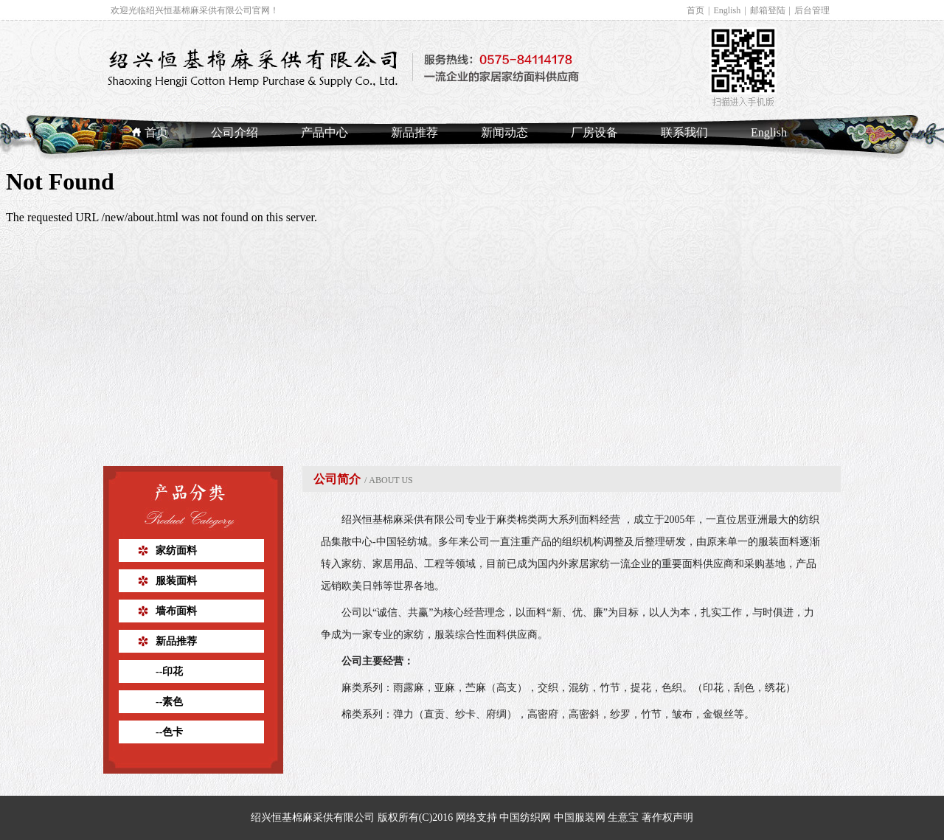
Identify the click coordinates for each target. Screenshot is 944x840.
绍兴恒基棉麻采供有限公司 (403, 519)
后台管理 (812, 10)
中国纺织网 (525, 817)
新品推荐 (414, 132)
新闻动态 (504, 132)
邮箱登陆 (767, 10)
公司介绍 (234, 132)
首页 (695, 10)
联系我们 (684, 132)
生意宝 (623, 817)
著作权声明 (667, 817)
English (727, 10)
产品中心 (324, 132)
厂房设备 (594, 132)
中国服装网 (579, 817)
